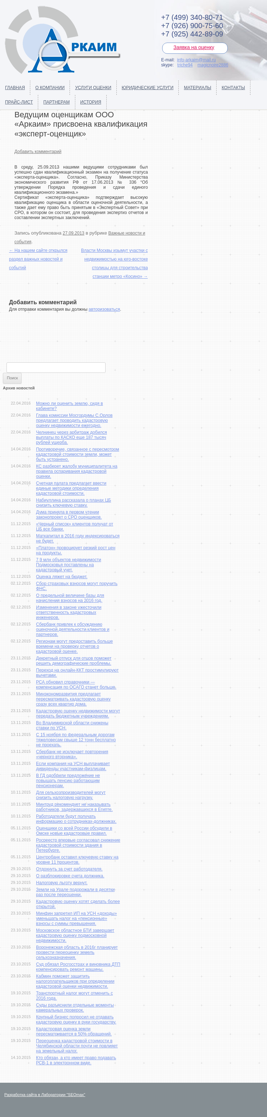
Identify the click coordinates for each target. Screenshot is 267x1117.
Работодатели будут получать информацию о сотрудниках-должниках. (76, 819)
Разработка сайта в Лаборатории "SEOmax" (44, 1094)
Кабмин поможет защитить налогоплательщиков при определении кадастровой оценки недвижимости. (75, 981)
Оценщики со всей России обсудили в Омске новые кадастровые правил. (74, 831)
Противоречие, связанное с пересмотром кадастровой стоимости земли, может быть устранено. (77, 454)
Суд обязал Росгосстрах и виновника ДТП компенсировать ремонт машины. (78, 967)
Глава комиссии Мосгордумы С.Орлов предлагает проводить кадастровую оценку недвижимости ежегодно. (74, 420)
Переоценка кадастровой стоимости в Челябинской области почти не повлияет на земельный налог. (77, 1045)
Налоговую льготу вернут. (62, 882)
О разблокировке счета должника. (70, 875)
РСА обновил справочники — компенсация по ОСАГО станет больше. (76, 685)
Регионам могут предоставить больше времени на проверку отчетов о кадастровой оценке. (74, 646)
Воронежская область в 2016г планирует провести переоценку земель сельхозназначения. (77, 952)
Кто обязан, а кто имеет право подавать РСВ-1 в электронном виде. (76, 1060)
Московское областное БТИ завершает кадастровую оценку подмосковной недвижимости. (75, 935)
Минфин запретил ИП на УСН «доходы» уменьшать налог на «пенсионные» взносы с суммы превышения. (76, 918)
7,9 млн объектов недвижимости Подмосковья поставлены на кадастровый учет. (68, 564)
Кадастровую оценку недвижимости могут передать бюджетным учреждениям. (78, 713)
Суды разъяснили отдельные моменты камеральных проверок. (75, 1008)
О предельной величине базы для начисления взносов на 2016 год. (70, 598)
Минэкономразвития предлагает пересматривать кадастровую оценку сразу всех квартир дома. (73, 699)
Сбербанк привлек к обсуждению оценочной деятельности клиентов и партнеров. (72, 629)
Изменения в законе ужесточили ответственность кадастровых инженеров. (68, 612)
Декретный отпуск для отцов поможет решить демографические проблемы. (73, 661)
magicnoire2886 (212, 64)
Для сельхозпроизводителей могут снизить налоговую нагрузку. (71, 795)
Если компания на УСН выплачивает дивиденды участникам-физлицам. (73, 766)
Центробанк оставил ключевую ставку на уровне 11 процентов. (77, 860)
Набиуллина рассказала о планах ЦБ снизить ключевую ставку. (73, 503)
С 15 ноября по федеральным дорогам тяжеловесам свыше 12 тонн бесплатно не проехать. (76, 739)
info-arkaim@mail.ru (196, 59)
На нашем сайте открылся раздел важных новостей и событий (38, 259)
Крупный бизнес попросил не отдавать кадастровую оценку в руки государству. (76, 1020)
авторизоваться (104, 309)
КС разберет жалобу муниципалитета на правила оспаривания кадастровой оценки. (76, 471)
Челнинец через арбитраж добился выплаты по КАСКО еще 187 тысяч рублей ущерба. (71, 437)
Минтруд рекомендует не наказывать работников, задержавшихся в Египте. (74, 807)
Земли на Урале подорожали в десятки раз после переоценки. (75, 892)
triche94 (185, 64)
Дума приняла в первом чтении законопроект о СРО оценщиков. (69, 515)
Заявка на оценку (193, 47)
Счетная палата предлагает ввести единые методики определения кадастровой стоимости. (71, 488)
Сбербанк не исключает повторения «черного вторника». (72, 754)
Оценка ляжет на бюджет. (62, 576)
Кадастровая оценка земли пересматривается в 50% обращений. (74, 1031)
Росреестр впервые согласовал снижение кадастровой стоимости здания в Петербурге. (78, 845)
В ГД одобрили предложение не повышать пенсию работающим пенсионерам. (68, 780)
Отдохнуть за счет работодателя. (69, 869)
